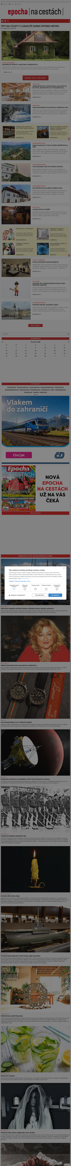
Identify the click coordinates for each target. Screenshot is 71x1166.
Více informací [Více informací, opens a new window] (25, 578)
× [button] (64, 568)
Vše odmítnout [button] (39, 595)
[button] (35, 581)
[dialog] (35, 583)
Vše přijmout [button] (55, 595)
